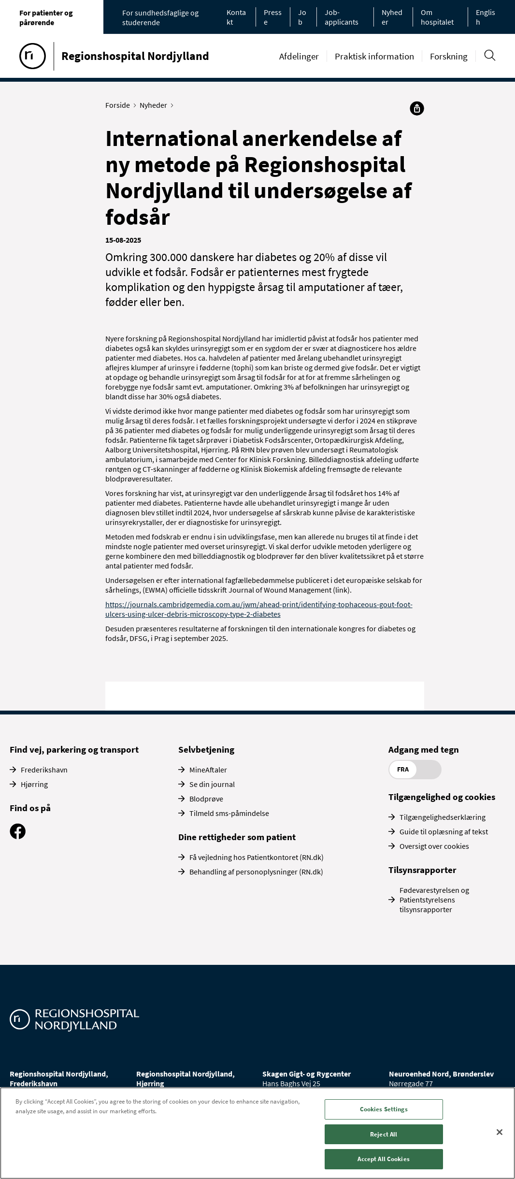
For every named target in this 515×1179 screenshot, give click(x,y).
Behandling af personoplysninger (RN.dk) (256, 871)
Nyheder (156, 105)
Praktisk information (374, 56)
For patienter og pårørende (46, 17)
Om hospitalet (437, 17)
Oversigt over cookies (434, 846)
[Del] (417, 108)
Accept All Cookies (383, 1159)
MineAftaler (208, 769)
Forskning (449, 56)
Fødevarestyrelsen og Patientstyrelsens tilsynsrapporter (434, 899)
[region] (257, 1133)
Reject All (383, 1134)
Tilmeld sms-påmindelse (229, 813)
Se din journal (212, 784)
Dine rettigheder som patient (237, 837)
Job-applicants (341, 17)
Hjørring (34, 784)
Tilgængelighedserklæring (443, 817)
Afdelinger (299, 56)
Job (302, 17)
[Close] (499, 1132)
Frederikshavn (44, 769)
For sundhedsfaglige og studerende (160, 17)
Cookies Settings (384, 1109)
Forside (119, 105)
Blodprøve (206, 798)
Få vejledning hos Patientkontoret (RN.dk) (256, 857)
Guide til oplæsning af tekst (444, 831)
